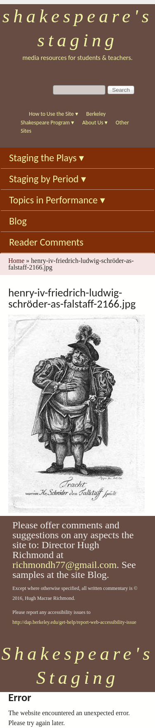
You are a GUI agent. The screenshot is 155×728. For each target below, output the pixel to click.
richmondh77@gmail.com (64, 564)
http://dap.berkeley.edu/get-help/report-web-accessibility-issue (74, 622)
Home (16, 260)
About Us (94, 122)
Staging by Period (47, 179)
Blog (18, 221)
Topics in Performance (57, 200)
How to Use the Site (53, 113)
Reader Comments (46, 242)
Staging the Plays (46, 158)
